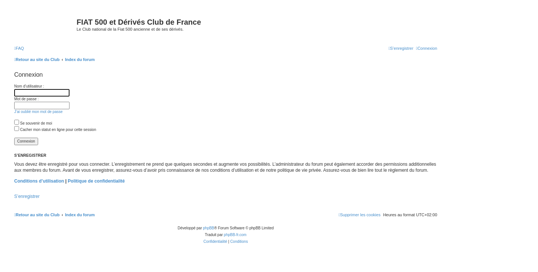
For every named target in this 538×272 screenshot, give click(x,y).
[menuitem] (19, 48)
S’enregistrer (27, 196)
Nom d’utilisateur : (29, 86)
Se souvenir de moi (33, 123)
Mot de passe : (26, 99)
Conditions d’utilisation (39, 181)
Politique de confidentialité (96, 181)
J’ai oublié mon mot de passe (38, 112)
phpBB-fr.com (235, 235)
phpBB (208, 228)
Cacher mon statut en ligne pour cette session (55, 130)
